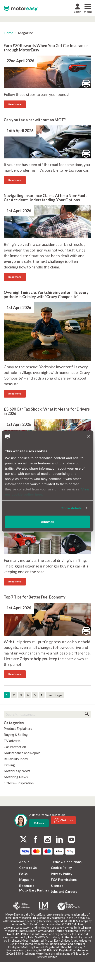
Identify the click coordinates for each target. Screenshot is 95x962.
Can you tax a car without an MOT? (35, 119)
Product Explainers (18, 728)
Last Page (55, 695)
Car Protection (15, 747)
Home (8, 33)
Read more (14, 104)
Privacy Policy (62, 874)
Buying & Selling (16, 734)
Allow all (47, 522)
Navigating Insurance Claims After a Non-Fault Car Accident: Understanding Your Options (45, 197)
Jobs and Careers (64, 891)
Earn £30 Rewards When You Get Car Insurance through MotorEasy (46, 47)
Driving (9, 765)
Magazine (27, 879)
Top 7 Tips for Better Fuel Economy (35, 597)
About (24, 862)
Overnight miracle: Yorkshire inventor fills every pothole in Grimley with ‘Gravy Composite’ (46, 294)
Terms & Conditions (66, 862)
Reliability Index (16, 759)
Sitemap (57, 886)
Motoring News (16, 777)
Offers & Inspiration (19, 783)
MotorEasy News (17, 771)
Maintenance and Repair (22, 753)
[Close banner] (88, 436)
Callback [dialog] (39, 823)
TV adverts (12, 740)
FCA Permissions (64, 879)
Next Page (42, 695)
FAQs (23, 874)
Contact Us (28, 868)
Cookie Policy (61, 868)
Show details (71, 508)
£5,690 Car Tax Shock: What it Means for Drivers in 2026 (47, 411)
